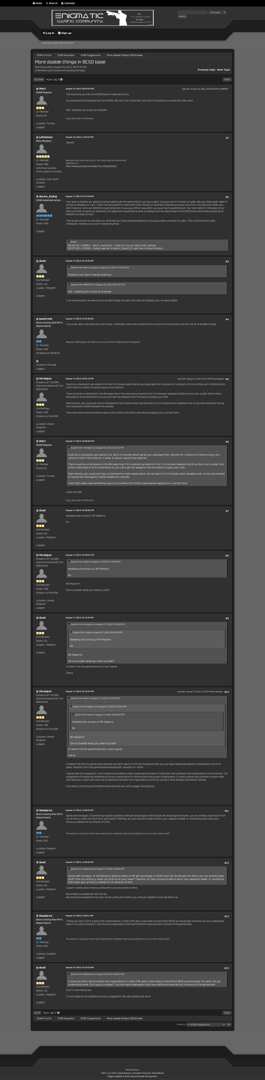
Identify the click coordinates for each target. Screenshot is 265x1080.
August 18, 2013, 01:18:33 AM (80, 967)
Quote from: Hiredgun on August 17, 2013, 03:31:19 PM (97, 447)
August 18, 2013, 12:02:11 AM (79, 915)
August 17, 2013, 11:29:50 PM (79, 862)
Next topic (223, 69)
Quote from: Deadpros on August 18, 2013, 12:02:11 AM (97, 974)
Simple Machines (124, 1073)
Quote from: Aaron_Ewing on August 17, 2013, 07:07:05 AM (100, 267)
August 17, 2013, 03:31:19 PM (79, 378)
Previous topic (206, 69)
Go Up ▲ (135, 1069)
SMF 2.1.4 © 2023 (108, 1073)
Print (227, 79)
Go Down (38, 79)
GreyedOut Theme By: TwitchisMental (148, 1073)
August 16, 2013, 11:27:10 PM (79, 137)
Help (128, 1069)
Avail (42, 261)
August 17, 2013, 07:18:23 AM (79, 261)
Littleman (46, 137)
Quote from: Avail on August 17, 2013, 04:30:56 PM (95, 561)
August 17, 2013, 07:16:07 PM (80, 691)
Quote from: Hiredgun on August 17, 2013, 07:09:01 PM (98, 624)
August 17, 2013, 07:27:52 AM (79, 319)
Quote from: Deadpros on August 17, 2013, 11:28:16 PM (97, 869)
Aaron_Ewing (48, 196)
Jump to (181, 1024)
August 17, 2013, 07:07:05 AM (80, 196)
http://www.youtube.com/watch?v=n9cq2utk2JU (91, 166)
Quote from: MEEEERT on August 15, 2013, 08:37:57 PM (98, 284)
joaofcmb (45, 319)
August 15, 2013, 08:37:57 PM (80, 89)
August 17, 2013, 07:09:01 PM (80, 555)
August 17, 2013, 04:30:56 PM (80, 510)
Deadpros (45, 810)
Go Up (37, 1013)
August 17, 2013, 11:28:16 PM (79, 810)
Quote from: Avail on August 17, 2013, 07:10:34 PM (95, 698)
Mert (42, 88)
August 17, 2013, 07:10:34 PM (80, 617)
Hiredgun (45, 378)
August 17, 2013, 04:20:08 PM (80, 441)
